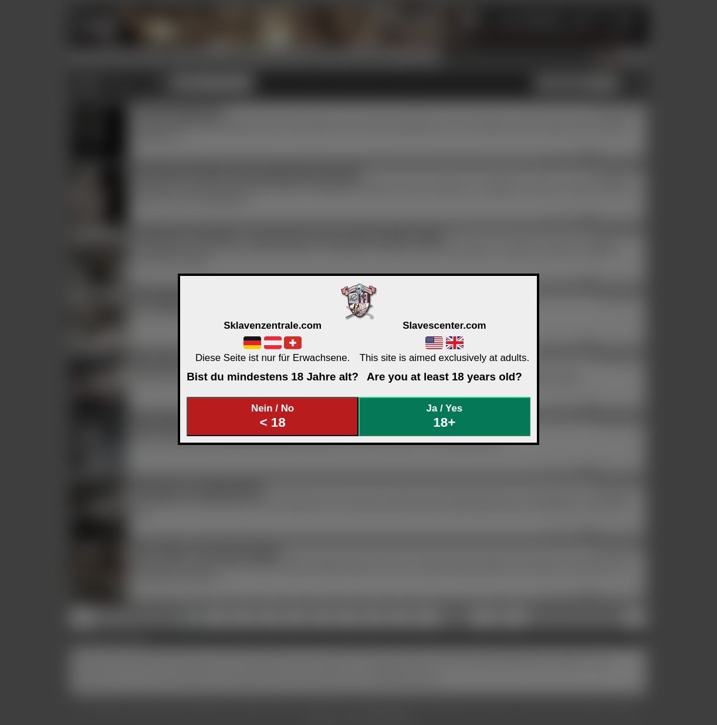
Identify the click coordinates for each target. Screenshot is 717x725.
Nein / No (272, 416)
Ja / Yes (444, 416)
